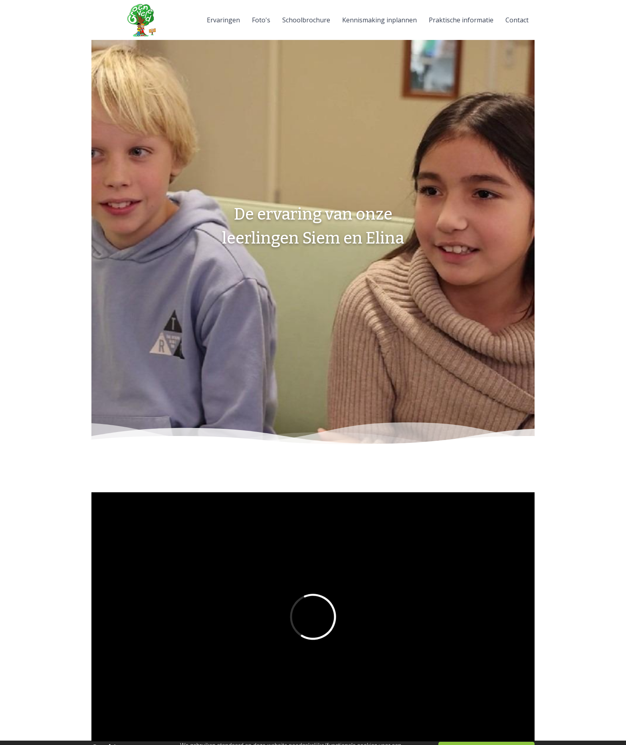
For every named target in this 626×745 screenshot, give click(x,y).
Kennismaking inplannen (379, 20)
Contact (517, 20)
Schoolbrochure (306, 20)
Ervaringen (223, 20)
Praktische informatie (461, 20)
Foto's (261, 20)
